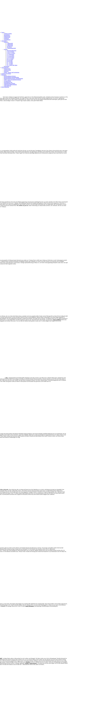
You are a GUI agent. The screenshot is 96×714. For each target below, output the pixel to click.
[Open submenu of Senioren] (8, 42)
